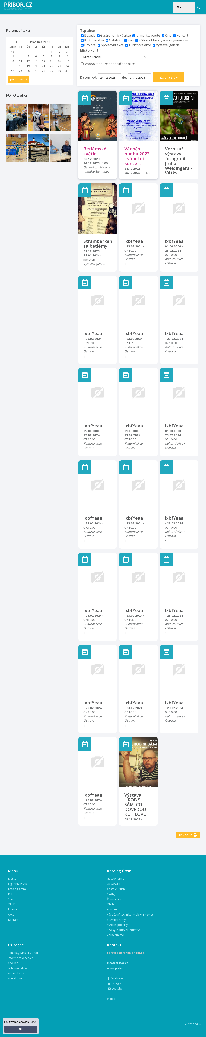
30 (59, 71)
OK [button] (21, 1029)
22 (51, 66)
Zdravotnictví (115, 935)
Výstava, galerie (168, 45)
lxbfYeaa (133, 241)
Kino (168, 35)
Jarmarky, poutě (148, 35)
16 (59, 61)
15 (51, 61)
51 (12, 66)
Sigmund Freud (18, 884)
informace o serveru (21, 958)
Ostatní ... (116, 40)
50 (12, 61)
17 (67, 61)
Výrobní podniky (117, 925)
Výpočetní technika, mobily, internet (130, 914)
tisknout (188, 835)
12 (28, 61)
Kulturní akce (94, 40)
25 (20, 71)
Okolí (11, 904)
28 (43, 71)
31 (67, 71)
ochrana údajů (17, 968)
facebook (115, 978)
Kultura (12, 894)
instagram (116, 983)
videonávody (16, 973)
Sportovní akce (112, 45)
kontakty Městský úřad (23, 953)
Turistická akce (139, 45)
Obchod (112, 904)
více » (111, 999)
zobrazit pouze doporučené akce (110, 64)
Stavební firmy (116, 920)
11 (20, 61)
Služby (111, 894)
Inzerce (13, 909)
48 (12, 51)
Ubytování (113, 884)
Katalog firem (17, 889)
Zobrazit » (169, 77)
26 (28, 71)
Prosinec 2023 (40, 42)
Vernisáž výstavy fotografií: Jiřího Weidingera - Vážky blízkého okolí (179, 165)
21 (43, 66)
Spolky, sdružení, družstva (124, 930)
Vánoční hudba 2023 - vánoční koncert (137, 156)
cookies (13, 963)
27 (36, 71)
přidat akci (18, 79)
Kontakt (13, 920)
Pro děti (90, 45)
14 (43, 61)
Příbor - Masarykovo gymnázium (163, 40)
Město (12, 878)
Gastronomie (115, 878)
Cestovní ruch (116, 889)
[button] (184, 7)
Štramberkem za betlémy (98, 243)
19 (28, 66)
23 (59, 66)
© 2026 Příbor (193, 1024)
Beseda (89, 35)
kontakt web (16, 978)
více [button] (33, 1022)
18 (20, 66)
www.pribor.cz (117, 968)
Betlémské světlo (94, 151)
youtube (115, 988)
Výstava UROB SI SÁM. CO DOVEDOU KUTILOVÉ (135, 804)
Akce (11, 914)
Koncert (182, 35)
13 (36, 61)
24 (67, 66)
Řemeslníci (114, 899)
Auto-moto (114, 909)
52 (12, 71)
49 (12, 56)
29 (51, 71)
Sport (11, 899)
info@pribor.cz (117, 963)
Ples (131, 40)
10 (67, 56)
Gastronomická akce (115, 35)
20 (36, 66)
